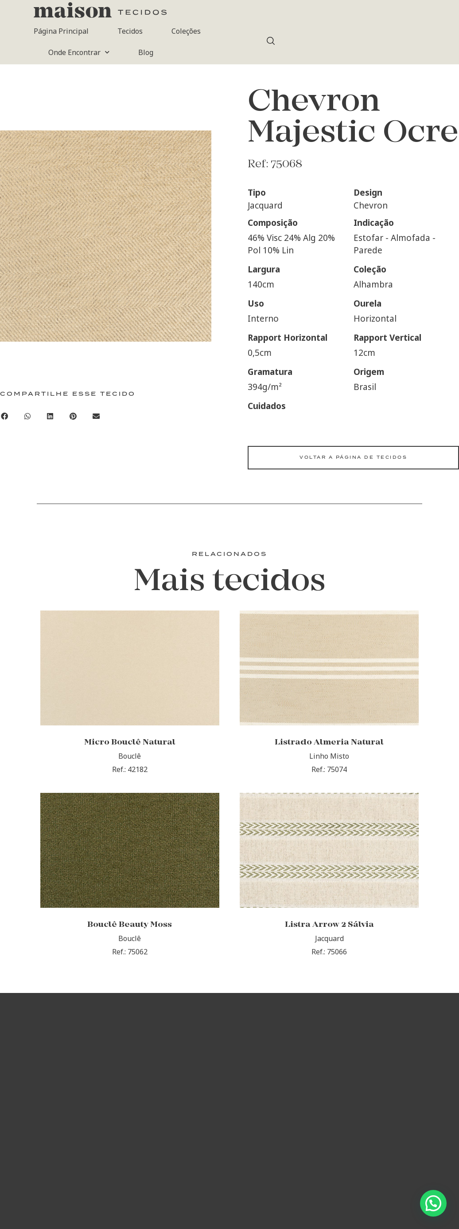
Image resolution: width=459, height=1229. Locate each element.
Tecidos (130, 31)
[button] (27, 416)
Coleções (186, 31)
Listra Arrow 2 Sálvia (329, 925)
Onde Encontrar (78, 52)
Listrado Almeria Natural (329, 743)
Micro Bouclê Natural (129, 743)
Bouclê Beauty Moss (129, 925)
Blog (145, 52)
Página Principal (61, 31)
